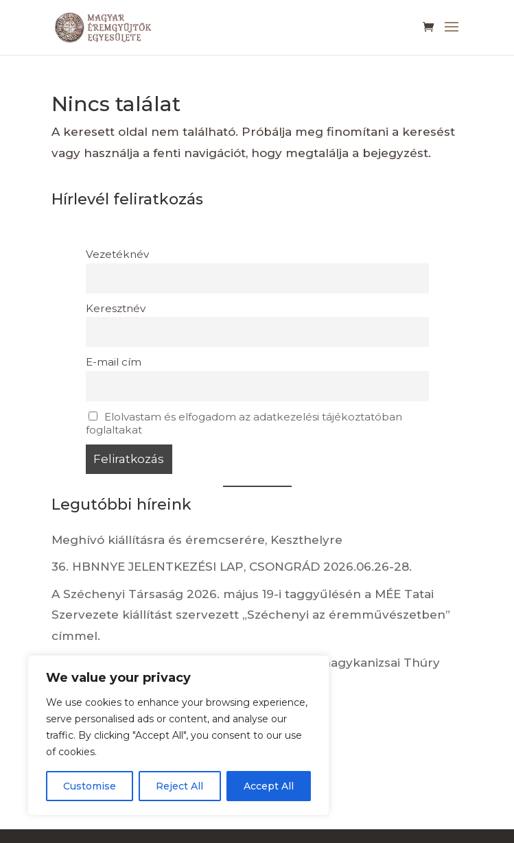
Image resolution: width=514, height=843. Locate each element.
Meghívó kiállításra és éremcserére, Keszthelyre (196, 540)
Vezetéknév (117, 254)
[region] (178, 735)
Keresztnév (115, 308)
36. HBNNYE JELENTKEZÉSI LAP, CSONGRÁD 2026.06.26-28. (231, 566)
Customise (89, 786)
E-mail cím (113, 361)
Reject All (179, 786)
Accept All (269, 786)
